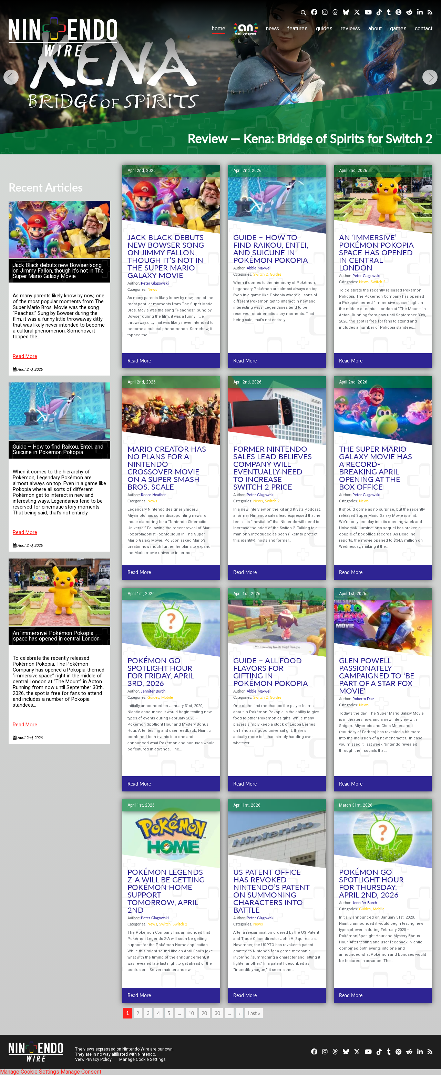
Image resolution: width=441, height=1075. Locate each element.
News (272, 28)
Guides (324, 28)
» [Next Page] (239, 1013)
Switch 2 (260, 274)
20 (204, 1013)
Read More (25, 356)
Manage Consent (81, 1071)
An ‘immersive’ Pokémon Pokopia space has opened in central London (56, 636)
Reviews (350, 28)
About (375, 28)
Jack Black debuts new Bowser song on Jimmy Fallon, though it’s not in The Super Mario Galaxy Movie (58, 270)
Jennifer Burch (153, 691)
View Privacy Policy (93, 1059)
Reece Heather (153, 494)
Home (218, 28)
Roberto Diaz (363, 698)
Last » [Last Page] (254, 1013)
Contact (423, 28)
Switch (165, 924)
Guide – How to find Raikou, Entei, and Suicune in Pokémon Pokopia (58, 449)
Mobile (167, 697)
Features (297, 28)
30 (217, 1013)
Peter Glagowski (155, 283)
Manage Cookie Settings (143, 1059)
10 (191, 1013)
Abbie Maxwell (259, 268)
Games (398, 28)
